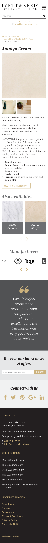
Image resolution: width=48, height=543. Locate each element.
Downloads (8, 504)
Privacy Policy (9, 520)
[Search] (24, 16)
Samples (14, 36)
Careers (6, 508)
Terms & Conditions (12, 516)
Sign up (40, 372)
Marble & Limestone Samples (18, 39)
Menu (44, 7)
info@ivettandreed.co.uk (26, 24)
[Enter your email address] (24, 372)
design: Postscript (10, 536)
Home (4, 36)
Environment (8, 512)
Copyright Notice (11, 524)
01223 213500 (24, 21)
